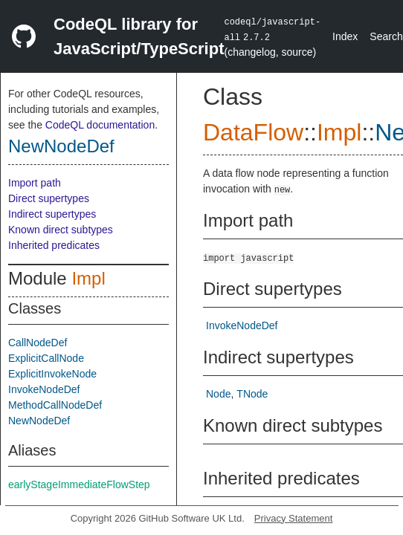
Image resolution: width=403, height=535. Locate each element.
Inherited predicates (54, 245)
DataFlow (253, 132)
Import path (34, 183)
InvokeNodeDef (44, 389)
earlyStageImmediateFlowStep (79, 484)
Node (218, 394)
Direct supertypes (48, 198)
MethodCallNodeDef (55, 405)
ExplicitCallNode (46, 358)
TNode (252, 394)
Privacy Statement (293, 518)
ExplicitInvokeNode (52, 374)
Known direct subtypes (60, 230)
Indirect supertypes (52, 214)
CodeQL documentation (100, 125)
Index (345, 36)
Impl (88, 278)
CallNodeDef (37, 342)
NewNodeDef (61, 146)
